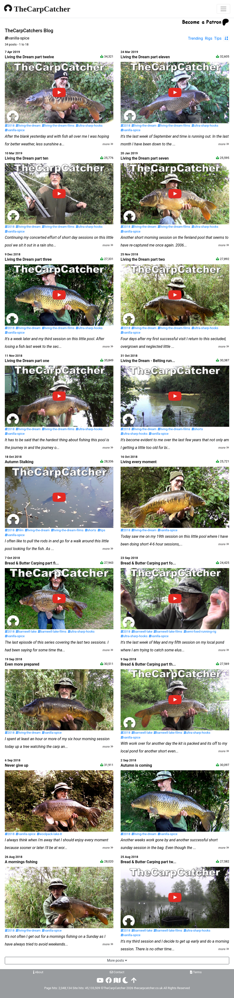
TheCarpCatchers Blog (29, 30)
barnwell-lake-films (52, 631)
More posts (117, 960)
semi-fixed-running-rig (200, 631)
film (20, 530)
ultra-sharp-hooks (89, 125)
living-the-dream (28, 125)
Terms (196, 972)
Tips (218, 38)
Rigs (208, 38)
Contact (117, 972)
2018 (9, 125)
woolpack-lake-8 (49, 834)
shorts (197, 429)
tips (101, 530)
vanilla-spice (15, 130)
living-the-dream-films (58, 125)
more (108, 144)
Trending (195, 38)
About (38, 972)
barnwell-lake (26, 631)
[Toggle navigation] (223, 9)
